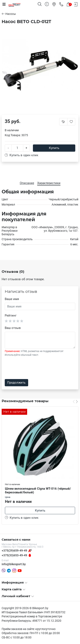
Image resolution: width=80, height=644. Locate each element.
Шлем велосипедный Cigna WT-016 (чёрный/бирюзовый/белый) (38, 490)
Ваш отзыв (13, 328)
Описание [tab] (27, 183)
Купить (54, 148)
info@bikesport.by (14, 564)
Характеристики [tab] (48, 183)
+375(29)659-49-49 (14, 550)
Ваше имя (12, 299)
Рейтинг (10, 315)
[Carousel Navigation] (75, 401)
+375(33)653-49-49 (14, 555)
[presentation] (36, 368)
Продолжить (16, 382)
